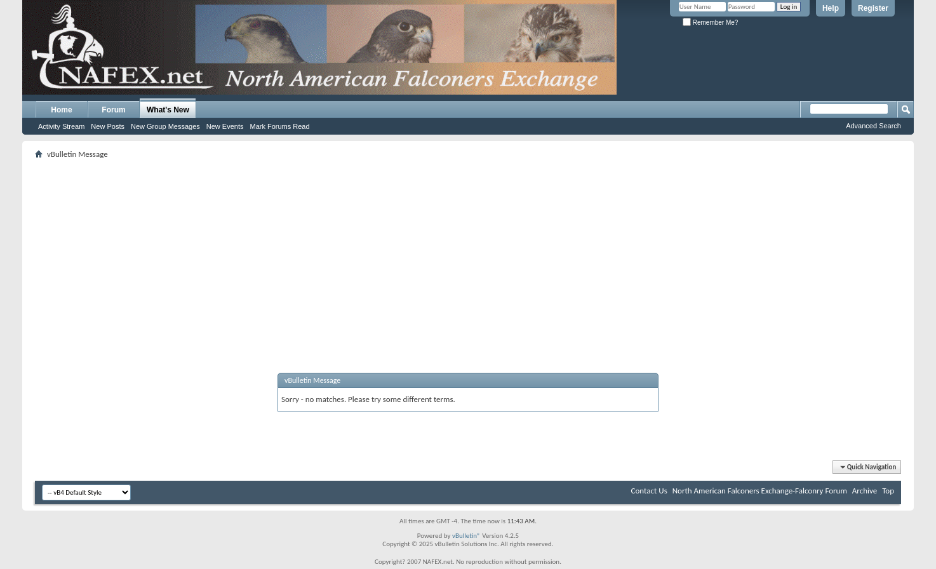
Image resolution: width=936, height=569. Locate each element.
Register (873, 8)
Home (61, 109)
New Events (225, 126)
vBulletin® (466, 536)
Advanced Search (873, 126)
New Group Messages (165, 126)
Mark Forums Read (279, 126)
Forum (113, 109)
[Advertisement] (468, 251)
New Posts (107, 126)
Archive (864, 490)
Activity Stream (61, 126)
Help (830, 8)
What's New (168, 109)
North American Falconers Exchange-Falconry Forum (759, 490)
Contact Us (649, 490)
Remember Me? (710, 22)
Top (888, 490)
